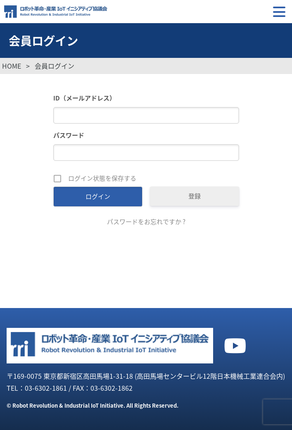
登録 (194, 196)
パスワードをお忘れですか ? (146, 221)
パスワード (68, 135)
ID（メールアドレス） (84, 98)
